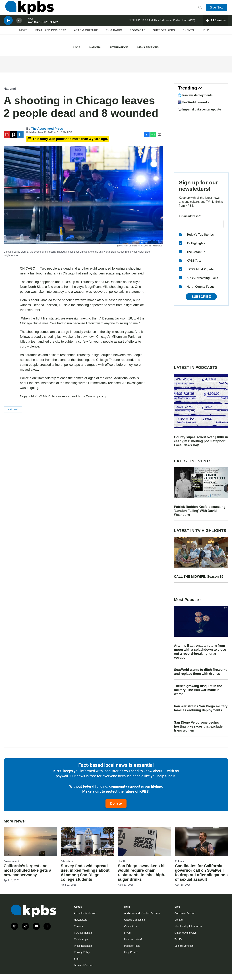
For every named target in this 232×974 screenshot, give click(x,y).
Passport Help (132, 945)
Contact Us (130, 926)
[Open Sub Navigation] (30, 37)
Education (67, 861)
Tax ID (178, 939)
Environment (11, 861)
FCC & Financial (83, 932)
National (95, 47)
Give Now (217, 9)
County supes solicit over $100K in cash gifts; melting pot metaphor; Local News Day (201, 441)
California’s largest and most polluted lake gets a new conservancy (27, 870)
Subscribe (201, 297)
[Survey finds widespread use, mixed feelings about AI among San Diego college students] (87, 841)
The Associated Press (47, 128)
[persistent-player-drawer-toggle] (215, 26)
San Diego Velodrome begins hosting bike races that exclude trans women (198, 726)
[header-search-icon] (200, 9)
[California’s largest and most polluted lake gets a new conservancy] (30, 841)
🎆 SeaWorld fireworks (193, 102)
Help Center (131, 952)
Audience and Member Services (142, 913)
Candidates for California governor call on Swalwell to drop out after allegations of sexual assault (201, 873)
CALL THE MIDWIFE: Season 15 (198, 576)
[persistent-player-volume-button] (19, 26)
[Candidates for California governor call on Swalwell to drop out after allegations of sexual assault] (201, 841)
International (119, 47)
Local (77, 47)
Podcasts (137, 37)
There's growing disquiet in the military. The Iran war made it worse (198, 690)
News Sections (148, 47)
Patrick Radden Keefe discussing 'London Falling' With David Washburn (199, 511)
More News (15, 821)
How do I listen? (133, 939)
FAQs (127, 932)
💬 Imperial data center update (199, 109)
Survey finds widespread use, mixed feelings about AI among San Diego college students (85, 873)
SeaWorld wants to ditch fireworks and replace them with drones (200, 671)
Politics (179, 861)
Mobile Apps (81, 939)
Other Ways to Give (186, 932)
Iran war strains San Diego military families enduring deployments (200, 708)
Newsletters (80, 919)
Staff (76, 958)
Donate (116, 803)
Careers (78, 926)
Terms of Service (83, 965)
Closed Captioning (134, 919)
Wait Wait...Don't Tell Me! (43, 27)
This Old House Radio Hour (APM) (174, 26)
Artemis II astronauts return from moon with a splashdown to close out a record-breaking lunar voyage (200, 651)
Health (122, 861)
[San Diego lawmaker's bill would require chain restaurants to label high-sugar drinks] (144, 841)
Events (188, 37)
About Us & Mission (85, 913)
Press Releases (83, 945)
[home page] (28, 9)
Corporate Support (185, 913)
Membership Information (188, 926)
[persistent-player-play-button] (8, 26)
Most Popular (188, 599)
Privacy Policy (82, 952)
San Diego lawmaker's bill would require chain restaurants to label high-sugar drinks (142, 873)
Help (205, 37)
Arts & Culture (86, 37)
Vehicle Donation (184, 945)
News (23, 37)
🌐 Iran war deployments (195, 95)
